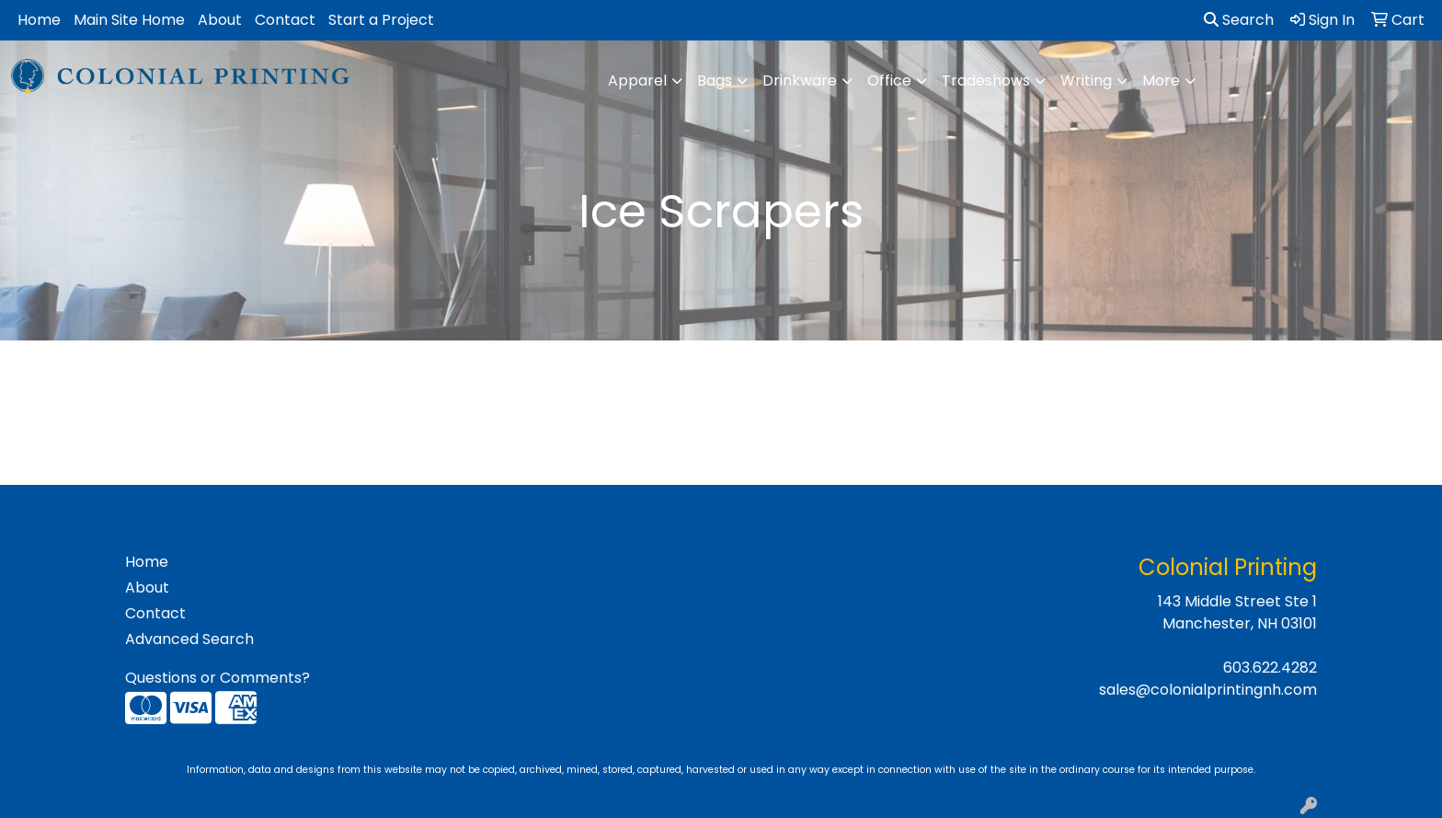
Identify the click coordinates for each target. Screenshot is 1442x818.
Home (39, 19)
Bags (714, 80)
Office (889, 80)
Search (1239, 19)
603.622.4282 (1270, 667)
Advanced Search (189, 639)
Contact (285, 19)
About (220, 19)
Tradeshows (986, 80)
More (1161, 80)
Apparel (637, 80)
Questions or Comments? (217, 677)
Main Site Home (129, 19)
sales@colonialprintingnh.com (1208, 689)
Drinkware (799, 80)
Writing (1086, 80)
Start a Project (381, 19)
